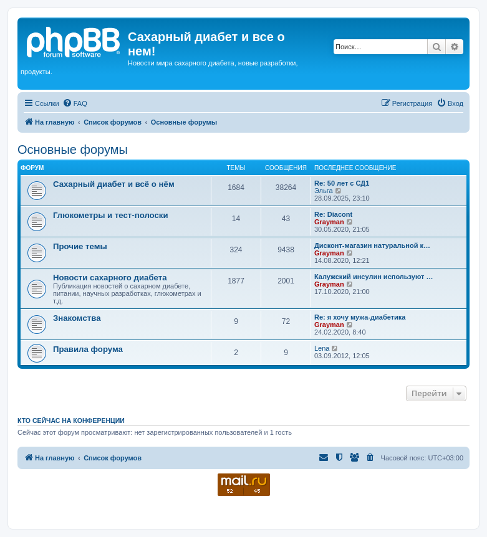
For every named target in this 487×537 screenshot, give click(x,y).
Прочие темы (80, 246)
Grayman (329, 222)
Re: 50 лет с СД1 (341, 183)
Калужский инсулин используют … (373, 276)
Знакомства (77, 318)
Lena (321, 348)
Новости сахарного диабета (109, 277)
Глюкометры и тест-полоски (110, 215)
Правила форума (88, 349)
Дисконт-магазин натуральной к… (372, 245)
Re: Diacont (333, 214)
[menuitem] (74, 103)
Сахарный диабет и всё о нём (114, 184)
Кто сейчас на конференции (71, 420)
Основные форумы (72, 149)
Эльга (323, 190)
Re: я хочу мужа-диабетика (359, 317)
